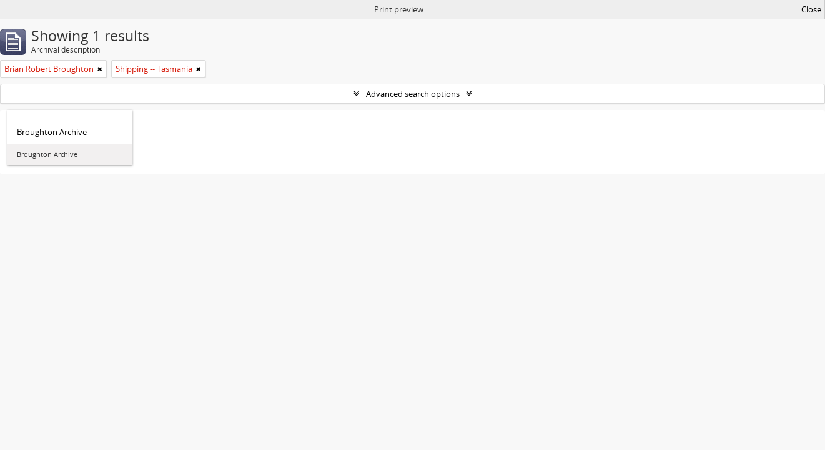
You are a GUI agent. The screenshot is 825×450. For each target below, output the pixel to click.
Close (811, 9)
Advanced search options (413, 93)
